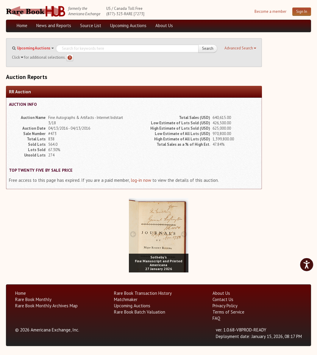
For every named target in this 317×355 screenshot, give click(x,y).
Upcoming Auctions (128, 25)
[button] (240, 48)
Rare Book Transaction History (143, 293)
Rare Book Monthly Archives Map (46, 306)
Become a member (270, 11)
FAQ (216, 318)
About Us (164, 25)
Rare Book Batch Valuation (139, 312)
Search (207, 48)
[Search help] (69, 57)
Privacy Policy (225, 306)
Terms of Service (228, 312)
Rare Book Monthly (33, 299)
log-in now (141, 180)
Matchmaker (126, 299)
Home (22, 25)
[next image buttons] (183, 234)
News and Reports (53, 25)
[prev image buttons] (133, 234)
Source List (90, 25)
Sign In (301, 11)
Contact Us (223, 299)
